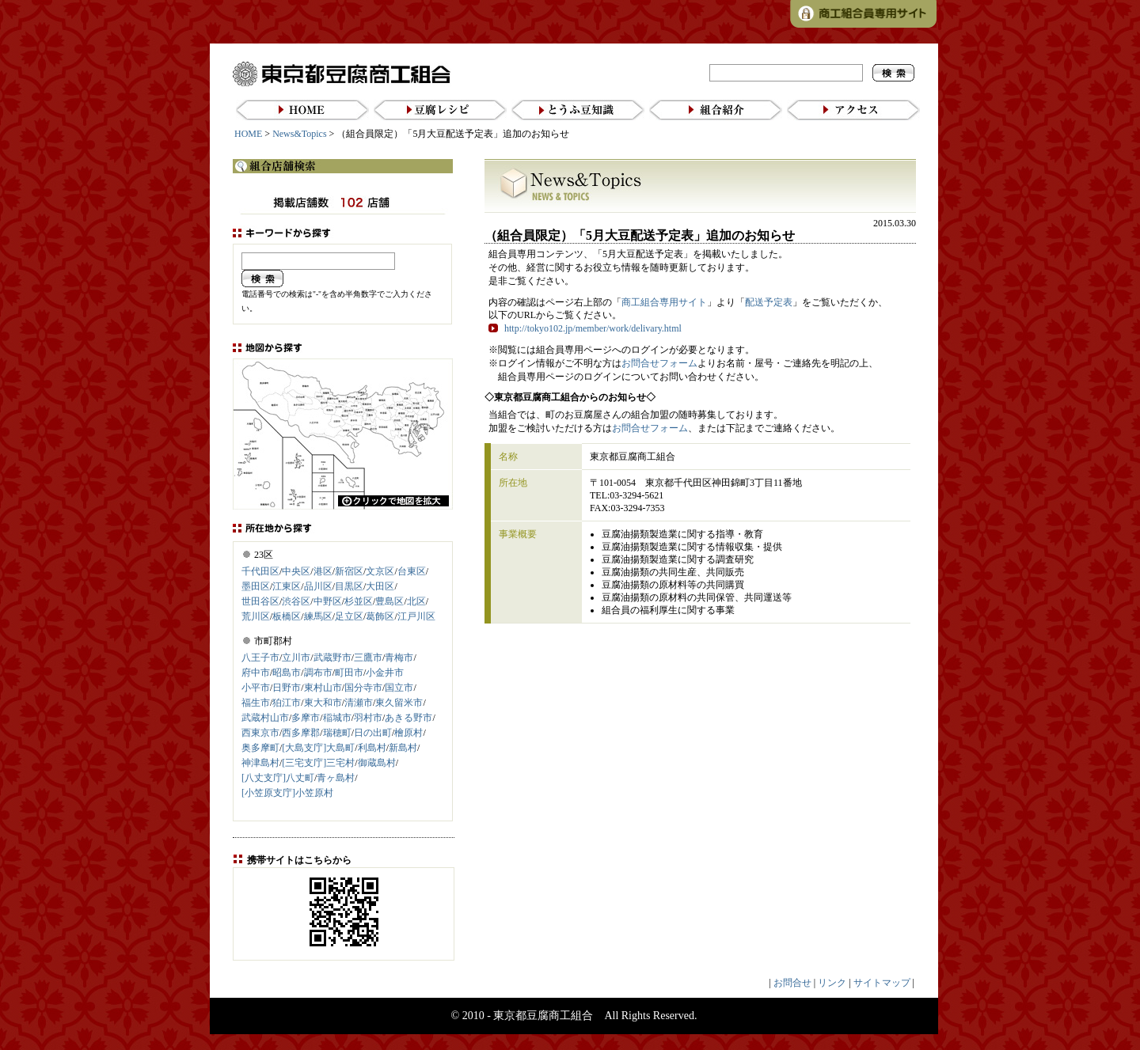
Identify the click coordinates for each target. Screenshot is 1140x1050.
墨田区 (255, 586)
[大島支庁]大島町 (318, 747)
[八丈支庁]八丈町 (277, 777)
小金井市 (385, 672)
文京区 (380, 571)
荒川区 (255, 616)
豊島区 (389, 601)
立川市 (296, 657)
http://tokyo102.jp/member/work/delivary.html (593, 328)
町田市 (349, 672)
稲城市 (337, 717)
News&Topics (299, 133)
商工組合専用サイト (664, 302)
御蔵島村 (377, 762)
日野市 (286, 687)
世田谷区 (260, 601)
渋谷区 (296, 601)
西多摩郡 (301, 732)
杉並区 (358, 601)
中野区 (328, 601)
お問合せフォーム (659, 363)
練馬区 (318, 616)
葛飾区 (380, 616)
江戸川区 (416, 616)
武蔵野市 (333, 657)
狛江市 (286, 702)
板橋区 (286, 616)
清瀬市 (358, 702)
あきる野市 (408, 717)
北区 (416, 601)
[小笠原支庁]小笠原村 (287, 792)
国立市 (399, 687)
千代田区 (260, 571)
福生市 (255, 702)
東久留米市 (399, 702)
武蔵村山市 (265, 717)
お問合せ (792, 982)
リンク (832, 982)
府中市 (255, 672)
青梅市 (399, 657)
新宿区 (349, 571)
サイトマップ (881, 982)
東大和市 (323, 702)
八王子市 (260, 657)
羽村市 (368, 717)
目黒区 (349, 586)
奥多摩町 (260, 747)
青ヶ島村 (336, 777)
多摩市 (305, 717)
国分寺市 (363, 687)
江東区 (286, 586)
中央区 (296, 571)
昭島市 (286, 672)
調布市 (318, 672)
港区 (323, 571)
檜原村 (408, 732)
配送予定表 (768, 302)
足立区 (349, 616)
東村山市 (323, 687)
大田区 (380, 586)
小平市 (255, 687)
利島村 (372, 747)
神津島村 (260, 762)
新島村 (403, 747)
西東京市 (260, 732)
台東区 (411, 571)
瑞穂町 (337, 732)
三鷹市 (368, 657)
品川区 (318, 586)
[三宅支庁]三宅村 (318, 762)
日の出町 (373, 732)
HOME (248, 133)
